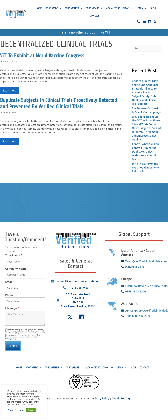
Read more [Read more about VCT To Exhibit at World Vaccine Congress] (9, 90)
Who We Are (94, 8)
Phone (9, 295)
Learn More (84, 199)
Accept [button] (31, 410)
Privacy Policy (10, 339)
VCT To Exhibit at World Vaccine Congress (42, 56)
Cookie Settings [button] (121, 398)
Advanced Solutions (119, 8)
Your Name (13, 255)
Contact (96, 15)
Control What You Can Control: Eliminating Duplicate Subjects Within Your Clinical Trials (145, 151)
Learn (142, 8)
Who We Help (74, 8)
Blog (153, 8)
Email (10, 282)
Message (12, 308)
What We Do (54, 8)
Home (39, 8)
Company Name (17, 268)
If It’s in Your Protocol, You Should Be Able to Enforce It (145, 167)
